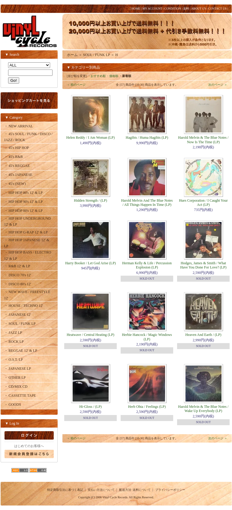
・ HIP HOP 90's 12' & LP (23, 202)
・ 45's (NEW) (15, 184)
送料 (186, 8)
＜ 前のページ (76, 84)
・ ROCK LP (14, 342)
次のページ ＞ (217, 84)
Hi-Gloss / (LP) (90, 407)
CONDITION (172, 8)
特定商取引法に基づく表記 (65, 489)
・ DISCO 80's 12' (17, 284)
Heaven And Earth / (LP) (203, 335)
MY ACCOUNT (152, 8)
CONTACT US (217, 8)
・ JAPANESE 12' (17, 315)
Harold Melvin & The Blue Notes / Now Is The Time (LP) (203, 139)
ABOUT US (198, 8)
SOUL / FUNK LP (96, 55)
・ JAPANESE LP (17, 368)
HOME (135, 8)
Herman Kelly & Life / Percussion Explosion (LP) (147, 265)
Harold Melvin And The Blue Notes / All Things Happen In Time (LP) (147, 202)
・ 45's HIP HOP (16, 148)
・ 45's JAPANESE (18, 175)
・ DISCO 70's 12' (17, 275)
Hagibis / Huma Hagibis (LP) (147, 137)
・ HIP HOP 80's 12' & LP (23, 193)
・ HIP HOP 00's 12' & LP (23, 211)
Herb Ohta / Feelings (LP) (147, 407)
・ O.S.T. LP (13, 359)
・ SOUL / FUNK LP (20, 324)
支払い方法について (101, 489)
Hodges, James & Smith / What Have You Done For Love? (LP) (203, 265)
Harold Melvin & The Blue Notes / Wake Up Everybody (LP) (203, 409)
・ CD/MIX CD (16, 386)
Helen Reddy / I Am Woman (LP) (90, 137)
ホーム (72, 55)
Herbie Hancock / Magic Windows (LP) (147, 337)
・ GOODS (12, 404)
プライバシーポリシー (170, 489)
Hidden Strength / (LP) (90, 200)
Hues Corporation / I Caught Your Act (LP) (203, 202)
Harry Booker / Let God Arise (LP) (90, 263)
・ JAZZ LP (13, 333)
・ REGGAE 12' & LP (20, 350)
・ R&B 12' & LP (17, 266)
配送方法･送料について (135, 489)
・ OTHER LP (15, 377)
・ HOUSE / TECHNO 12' (23, 306)
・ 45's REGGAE (17, 166)
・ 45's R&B (13, 157)
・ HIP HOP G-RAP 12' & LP (26, 232)
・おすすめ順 (97, 76)
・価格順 (112, 76)
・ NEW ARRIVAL (18, 126)
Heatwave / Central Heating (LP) (90, 335)
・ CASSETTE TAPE (20, 395)
